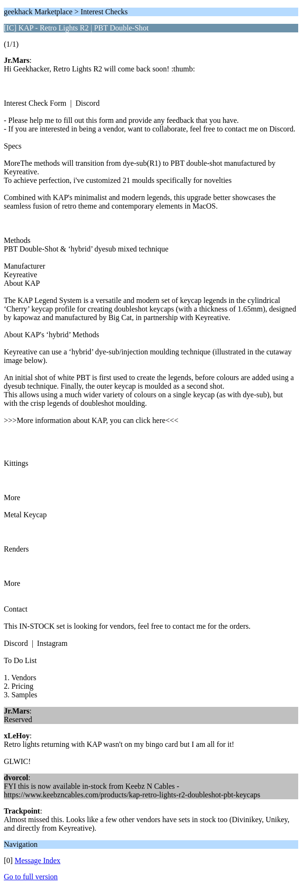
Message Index (37, 860)
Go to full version (31, 877)
